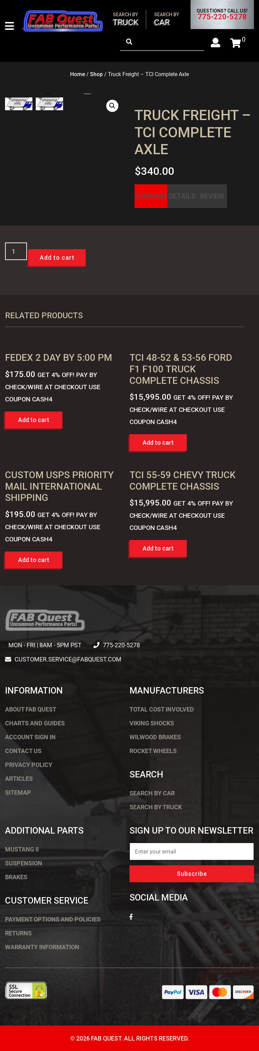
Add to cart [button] (33, 419)
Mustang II (22, 849)
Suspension (23, 863)
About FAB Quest (30, 709)
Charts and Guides (35, 723)
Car (166, 19)
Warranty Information (42, 947)
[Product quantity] (16, 251)
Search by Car (152, 793)
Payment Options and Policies (52, 919)
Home (77, 74)
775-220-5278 (222, 17)
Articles (19, 778)
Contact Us (23, 750)
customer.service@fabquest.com (68, 659)
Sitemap (18, 792)
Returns (18, 933)
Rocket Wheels (153, 750)
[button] (112, 106)
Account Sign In (30, 737)
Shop (96, 74)
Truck (126, 19)
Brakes (16, 877)
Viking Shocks (152, 723)
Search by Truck (156, 807)
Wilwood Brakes (155, 737)
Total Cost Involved (162, 709)
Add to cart (57, 257)
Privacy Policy (28, 764)
